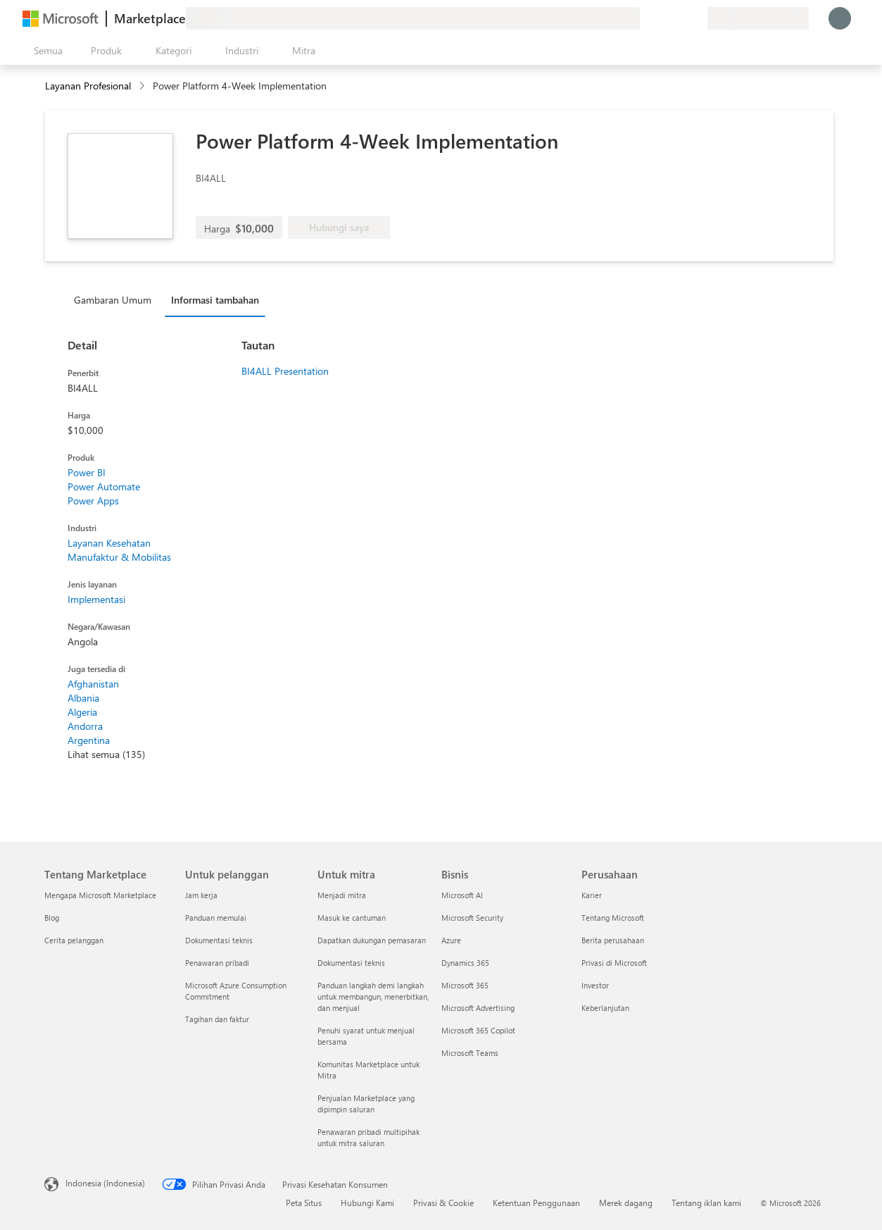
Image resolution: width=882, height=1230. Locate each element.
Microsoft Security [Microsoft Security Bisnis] (472, 917)
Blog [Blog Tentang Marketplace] (51, 917)
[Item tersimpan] (679, 18)
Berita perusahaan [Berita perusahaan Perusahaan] (612, 940)
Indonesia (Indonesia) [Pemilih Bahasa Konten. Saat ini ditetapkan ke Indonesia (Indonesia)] (105, 1182)
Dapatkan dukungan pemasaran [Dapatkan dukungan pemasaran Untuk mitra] (371, 940)
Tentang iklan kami (706, 1202)
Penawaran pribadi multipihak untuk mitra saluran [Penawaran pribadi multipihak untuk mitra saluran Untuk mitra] (368, 1137)
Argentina (89, 740)
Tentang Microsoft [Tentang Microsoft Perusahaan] (612, 917)
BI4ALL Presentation (285, 371)
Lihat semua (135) (106, 754)
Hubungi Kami (367, 1202)
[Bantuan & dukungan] (662, 18)
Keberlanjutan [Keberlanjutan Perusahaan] (605, 1007)
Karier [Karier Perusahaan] (591, 895)
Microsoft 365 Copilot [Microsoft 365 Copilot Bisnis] (478, 1030)
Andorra (85, 726)
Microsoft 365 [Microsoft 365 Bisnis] (465, 985)
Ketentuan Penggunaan (536, 1202)
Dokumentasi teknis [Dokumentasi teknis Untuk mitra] (351, 962)
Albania (83, 697)
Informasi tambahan (215, 299)
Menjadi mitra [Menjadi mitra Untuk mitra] (341, 895)
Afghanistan (93, 683)
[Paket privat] (696, 18)
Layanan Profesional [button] (88, 85)
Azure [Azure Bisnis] (451, 940)
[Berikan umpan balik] (645, 18)
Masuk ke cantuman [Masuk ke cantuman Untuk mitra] (351, 917)
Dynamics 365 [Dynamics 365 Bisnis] (465, 962)
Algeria (82, 712)
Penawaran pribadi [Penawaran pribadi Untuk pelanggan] (217, 962)
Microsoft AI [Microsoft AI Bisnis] (462, 895)
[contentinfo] (143, 86)
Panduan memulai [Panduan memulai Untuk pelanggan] (215, 917)
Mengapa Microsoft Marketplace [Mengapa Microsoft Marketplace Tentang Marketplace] (100, 895)
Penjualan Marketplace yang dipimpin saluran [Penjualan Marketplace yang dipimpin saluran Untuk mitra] (366, 1103)
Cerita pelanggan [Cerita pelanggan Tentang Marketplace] (73, 940)
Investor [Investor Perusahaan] (595, 985)
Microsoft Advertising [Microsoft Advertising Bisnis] (478, 1007)
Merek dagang (626, 1202)
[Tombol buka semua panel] (45, 51)
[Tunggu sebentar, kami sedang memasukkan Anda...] (839, 18)
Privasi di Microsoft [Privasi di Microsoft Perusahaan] (614, 962)
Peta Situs (304, 1202)
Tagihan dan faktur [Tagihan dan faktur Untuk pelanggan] (217, 1019)
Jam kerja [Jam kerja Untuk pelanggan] (201, 895)
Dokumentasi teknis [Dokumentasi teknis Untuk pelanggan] (219, 940)
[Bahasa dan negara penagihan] (758, 18)
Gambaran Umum (112, 299)
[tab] (116, 299)
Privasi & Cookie (443, 1202)
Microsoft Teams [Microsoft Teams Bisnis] (469, 1053)
